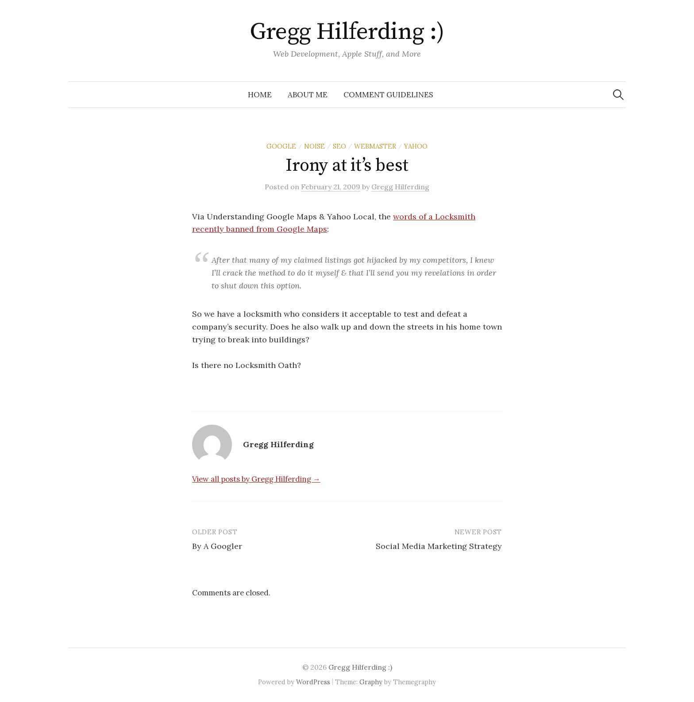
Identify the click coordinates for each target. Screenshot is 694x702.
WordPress (313, 682)
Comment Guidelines (388, 95)
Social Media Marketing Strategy (439, 546)
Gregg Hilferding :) (347, 32)
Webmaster (375, 146)
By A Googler (217, 546)
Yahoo (416, 146)
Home (260, 95)
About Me (308, 95)
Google (281, 146)
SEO (339, 146)
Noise (314, 146)
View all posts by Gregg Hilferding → (256, 479)
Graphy (370, 682)
